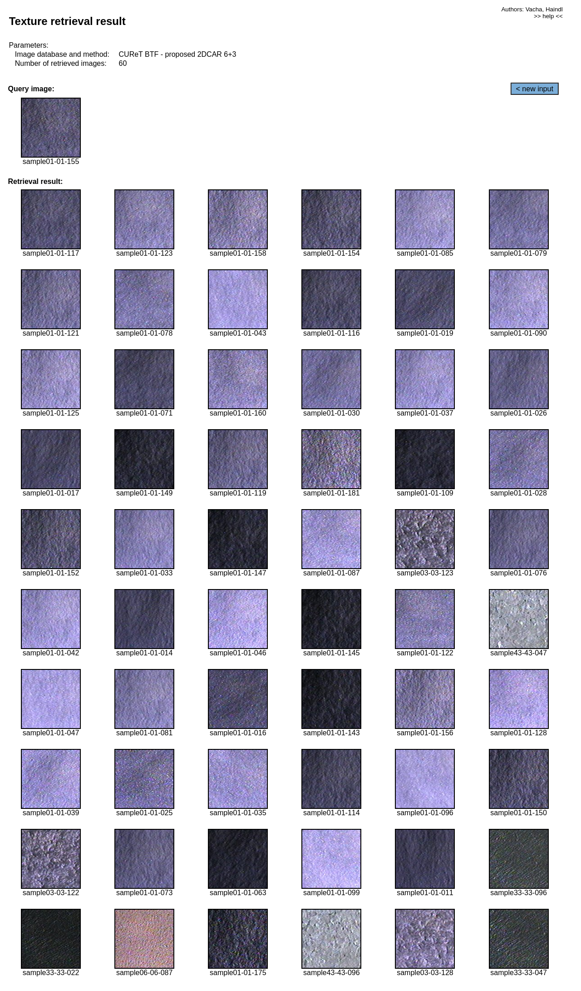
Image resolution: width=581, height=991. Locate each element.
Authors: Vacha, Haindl (531, 9)
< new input (534, 89)
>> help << (548, 16)
